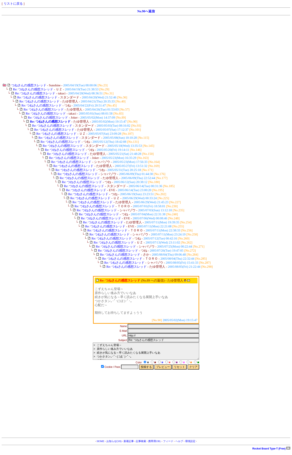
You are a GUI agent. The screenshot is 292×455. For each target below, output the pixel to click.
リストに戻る (13, 3)
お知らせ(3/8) (113, 444)
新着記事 (129, 444)
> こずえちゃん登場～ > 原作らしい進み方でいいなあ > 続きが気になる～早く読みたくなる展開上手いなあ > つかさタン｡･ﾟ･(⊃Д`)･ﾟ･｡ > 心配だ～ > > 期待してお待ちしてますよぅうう (146, 353)
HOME (100, 444)
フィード (168, 444)
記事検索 (141, 444)
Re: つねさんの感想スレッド (33, 89)
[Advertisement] (129, 49)
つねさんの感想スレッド (28, 85)
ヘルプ (179, 444)
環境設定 (190, 444)
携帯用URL (154, 444)
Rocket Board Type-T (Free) (271, 451)
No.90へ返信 (146, 11)
